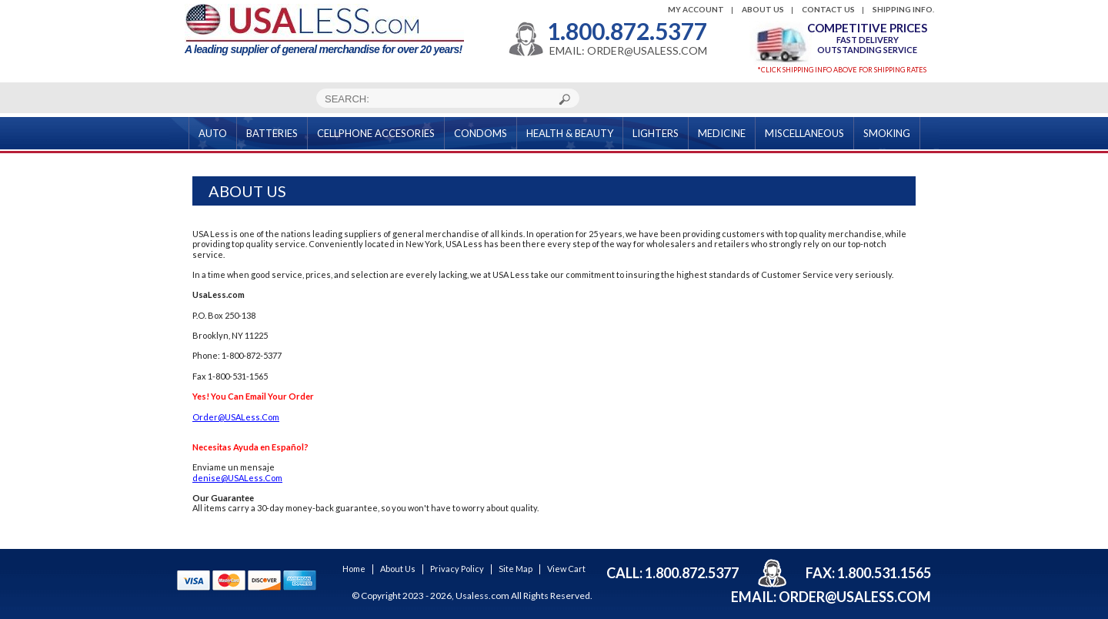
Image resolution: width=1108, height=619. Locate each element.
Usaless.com (482, 595)
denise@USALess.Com (237, 478)
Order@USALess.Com (235, 417)
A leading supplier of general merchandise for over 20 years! (324, 29)
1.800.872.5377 (627, 31)
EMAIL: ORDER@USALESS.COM (628, 51)
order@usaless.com (855, 596)
